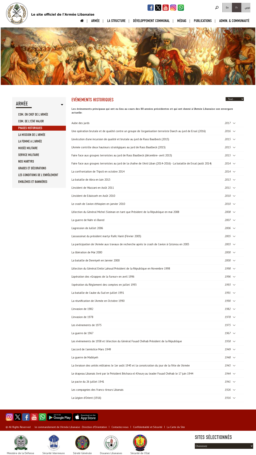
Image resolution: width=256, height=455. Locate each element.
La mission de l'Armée (31, 135)
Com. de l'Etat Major (31, 121)
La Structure (116, 21)
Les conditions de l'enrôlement (38, 175)
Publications (203, 21)
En (227, 7)
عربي (247, 7)
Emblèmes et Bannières (32, 182)
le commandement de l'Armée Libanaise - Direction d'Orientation (71, 427)
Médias (181, 21)
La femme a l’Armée (30, 141)
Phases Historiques (30, 128)
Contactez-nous (120, 427)
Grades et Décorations (32, 168)
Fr (237, 7)
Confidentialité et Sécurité (147, 427)
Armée (95, 21)
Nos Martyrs (26, 162)
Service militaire (28, 155)
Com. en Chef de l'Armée (33, 115)
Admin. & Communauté (234, 21)
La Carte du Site (176, 427)
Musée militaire (28, 148)
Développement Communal (151, 21)
